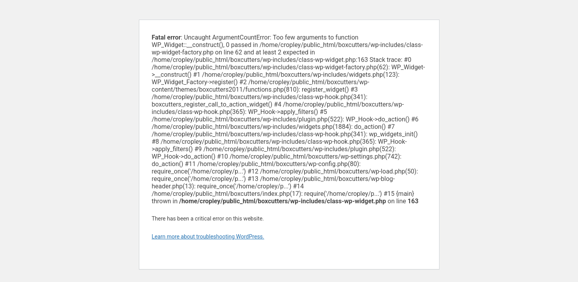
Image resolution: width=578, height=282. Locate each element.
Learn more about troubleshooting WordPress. (208, 236)
